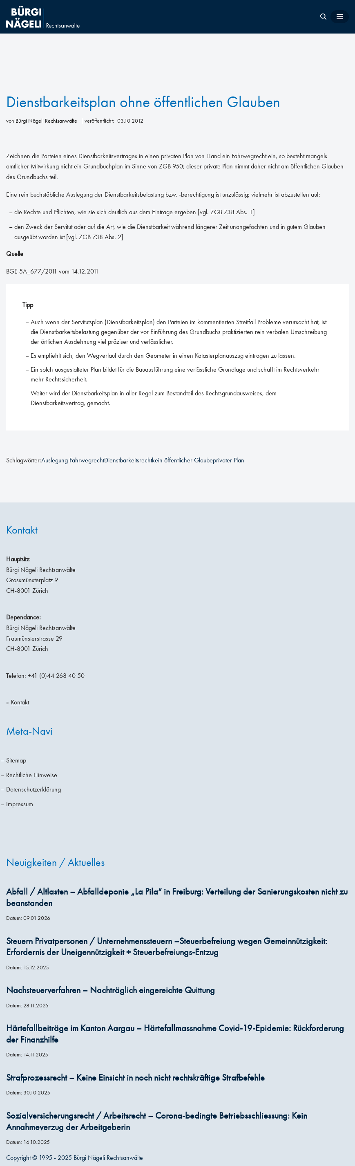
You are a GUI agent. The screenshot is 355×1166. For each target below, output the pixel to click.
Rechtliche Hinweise (31, 775)
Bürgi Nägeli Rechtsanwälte (46, 120)
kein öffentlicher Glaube (182, 460)
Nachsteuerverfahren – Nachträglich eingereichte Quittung (110, 990)
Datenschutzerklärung (33, 789)
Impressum (19, 804)
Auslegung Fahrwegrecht (72, 460)
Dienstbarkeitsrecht (128, 460)
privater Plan (228, 460)
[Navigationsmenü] (339, 16)
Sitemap (16, 760)
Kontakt (20, 702)
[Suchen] (323, 16)
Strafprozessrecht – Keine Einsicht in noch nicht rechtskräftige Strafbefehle (135, 1077)
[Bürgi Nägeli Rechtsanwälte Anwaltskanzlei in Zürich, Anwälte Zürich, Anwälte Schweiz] (43, 17)
